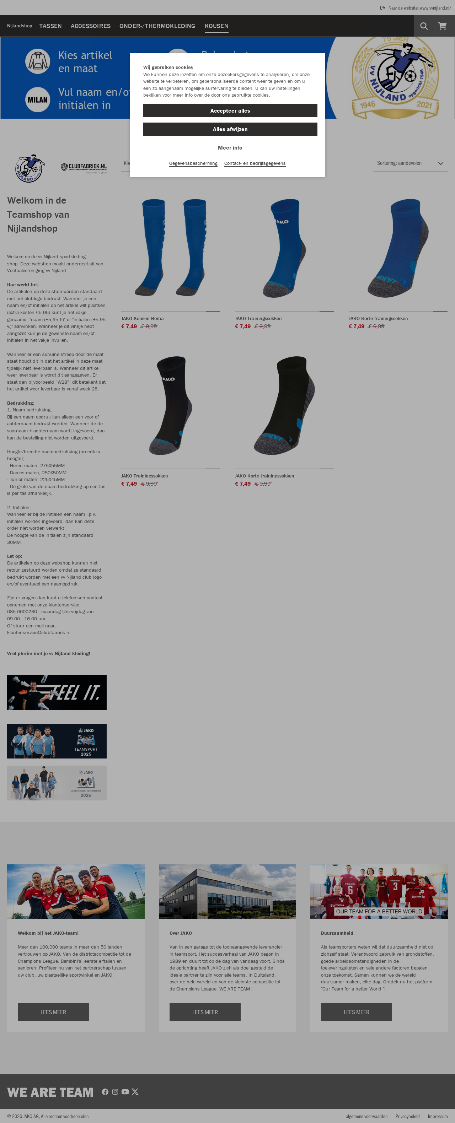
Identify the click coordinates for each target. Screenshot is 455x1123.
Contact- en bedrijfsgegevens (255, 164)
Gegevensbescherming (193, 164)
